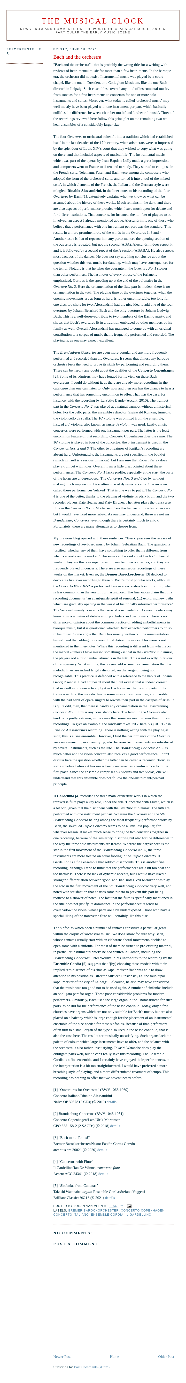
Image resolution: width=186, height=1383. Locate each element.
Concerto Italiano (71, 1214)
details (111, 1102)
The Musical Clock (93, 21)
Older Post (166, 1356)
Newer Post (62, 1356)
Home (114, 1356)
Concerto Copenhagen (142, 1210)
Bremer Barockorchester (93, 1210)
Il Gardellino (138, 1214)
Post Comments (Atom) (91, 1367)
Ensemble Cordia (107, 1214)
